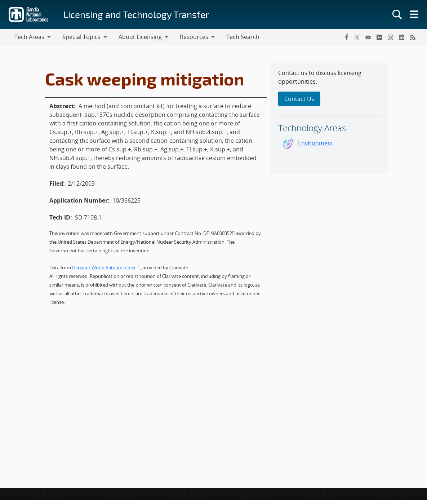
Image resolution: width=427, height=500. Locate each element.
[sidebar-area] (329, 118)
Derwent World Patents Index (106, 267)
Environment (315, 143)
